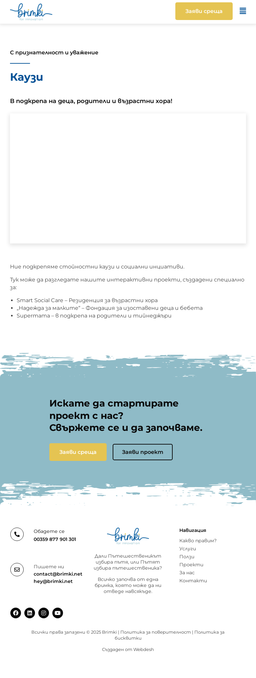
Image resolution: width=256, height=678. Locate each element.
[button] (151, 11)
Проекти (191, 565)
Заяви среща (78, 452)
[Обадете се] (17, 534)
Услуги (187, 549)
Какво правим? (198, 541)
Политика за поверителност (155, 632)
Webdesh (143, 649)
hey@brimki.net (53, 581)
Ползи (186, 557)
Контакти (193, 581)
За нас (187, 573)
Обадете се (49, 531)
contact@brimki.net (58, 574)
